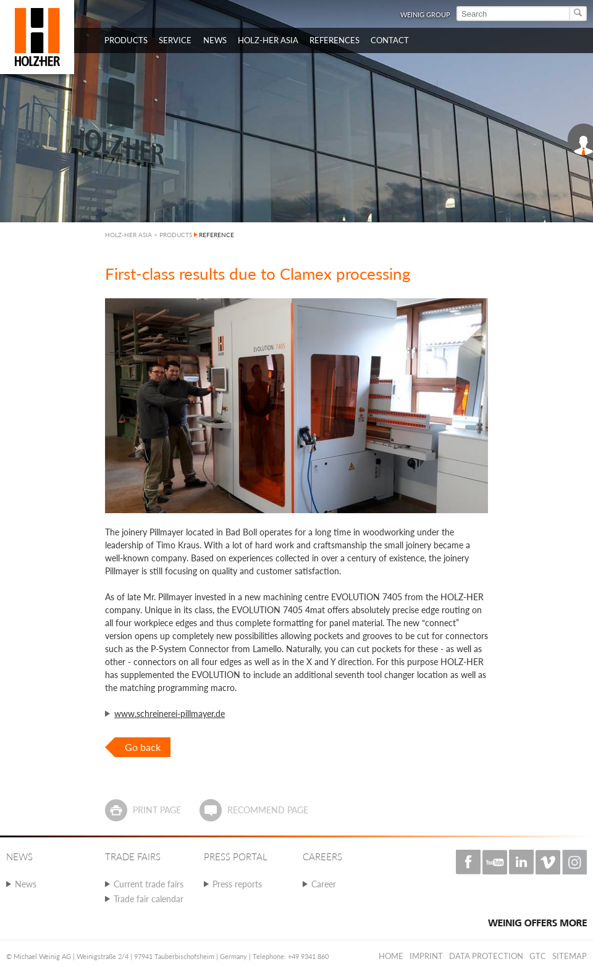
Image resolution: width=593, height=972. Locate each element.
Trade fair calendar (148, 899)
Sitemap (569, 956)
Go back (143, 747)
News (25, 884)
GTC (537, 956)
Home (391, 956)
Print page (157, 810)
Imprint (426, 956)
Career (323, 884)
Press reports (237, 884)
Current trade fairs (148, 884)
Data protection (486, 956)
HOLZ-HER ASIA (128, 234)
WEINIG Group (425, 14)
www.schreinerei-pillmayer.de (169, 713)
